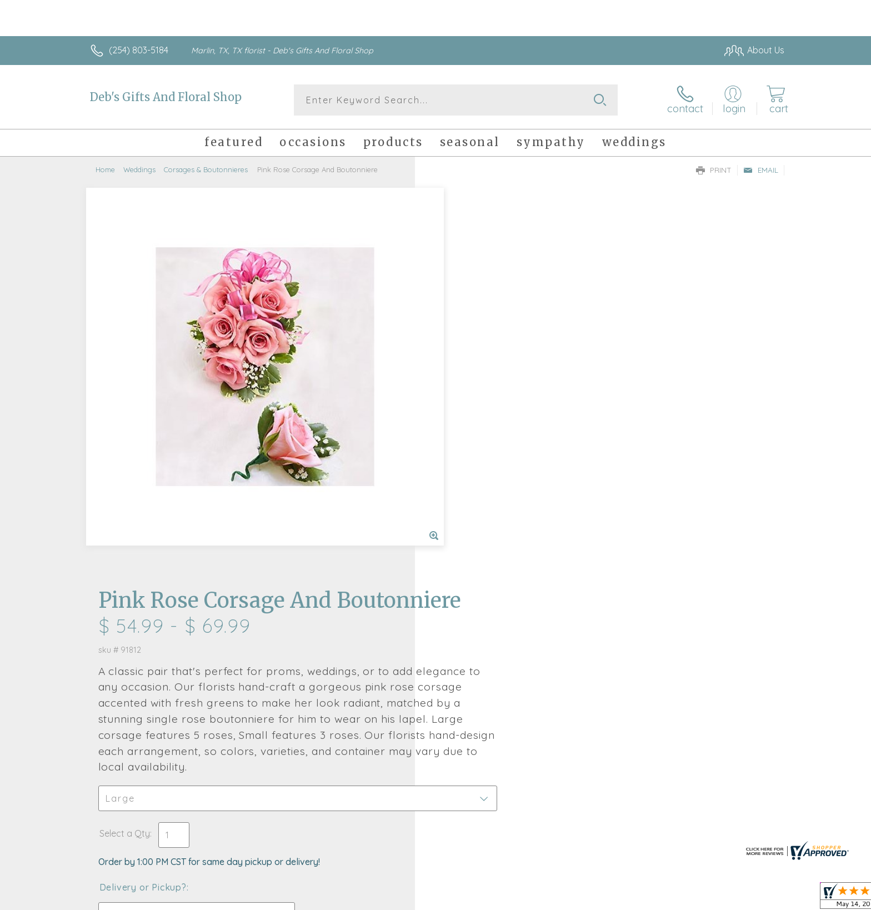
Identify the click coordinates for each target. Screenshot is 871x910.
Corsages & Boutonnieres (206, 169)
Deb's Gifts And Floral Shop (166, 97)
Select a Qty (462, 468)
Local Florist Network (686, 899)
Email (760, 170)
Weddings (139, 169)
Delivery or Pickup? (480, 522)
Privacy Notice (606, 899)
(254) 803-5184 (138, 50)
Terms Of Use (541, 899)
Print (714, 170)
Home (105, 169)
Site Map (754, 899)
